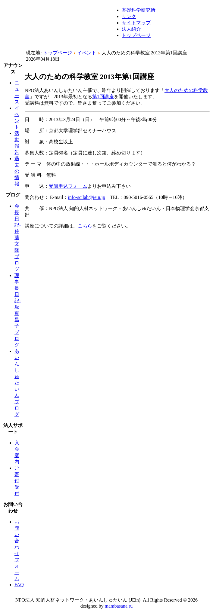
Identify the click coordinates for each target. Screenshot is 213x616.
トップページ (136, 35)
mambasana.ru (119, 605)
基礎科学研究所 (138, 10)
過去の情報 (16, 171)
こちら (85, 225)
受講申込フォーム (68, 186)
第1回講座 (103, 96)
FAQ (19, 584)
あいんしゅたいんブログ (16, 383)
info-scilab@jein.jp (86, 197)
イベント (86, 52)
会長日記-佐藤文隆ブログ (17, 237)
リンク (129, 16)
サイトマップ (136, 22)
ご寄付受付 (16, 480)
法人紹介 (131, 29)
